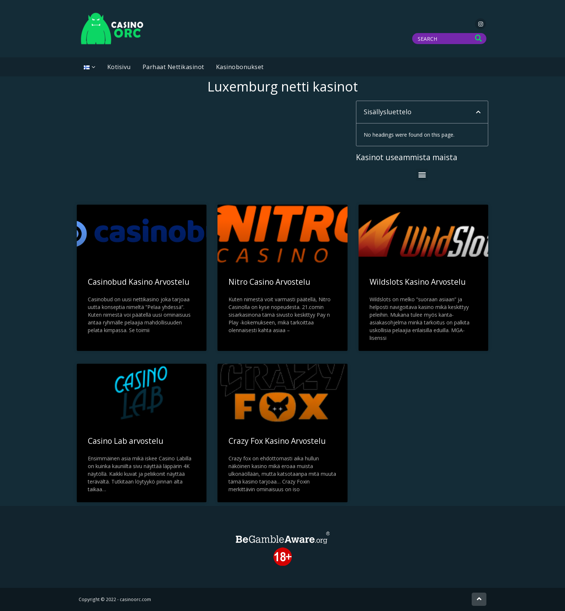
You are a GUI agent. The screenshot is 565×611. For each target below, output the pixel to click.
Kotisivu (119, 67)
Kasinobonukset (240, 67)
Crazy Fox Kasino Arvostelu (277, 441)
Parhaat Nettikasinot (173, 67)
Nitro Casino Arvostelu (269, 282)
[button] (478, 112)
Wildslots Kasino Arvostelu (418, 282)
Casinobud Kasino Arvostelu (139, 282)
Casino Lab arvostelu (125, 441)
